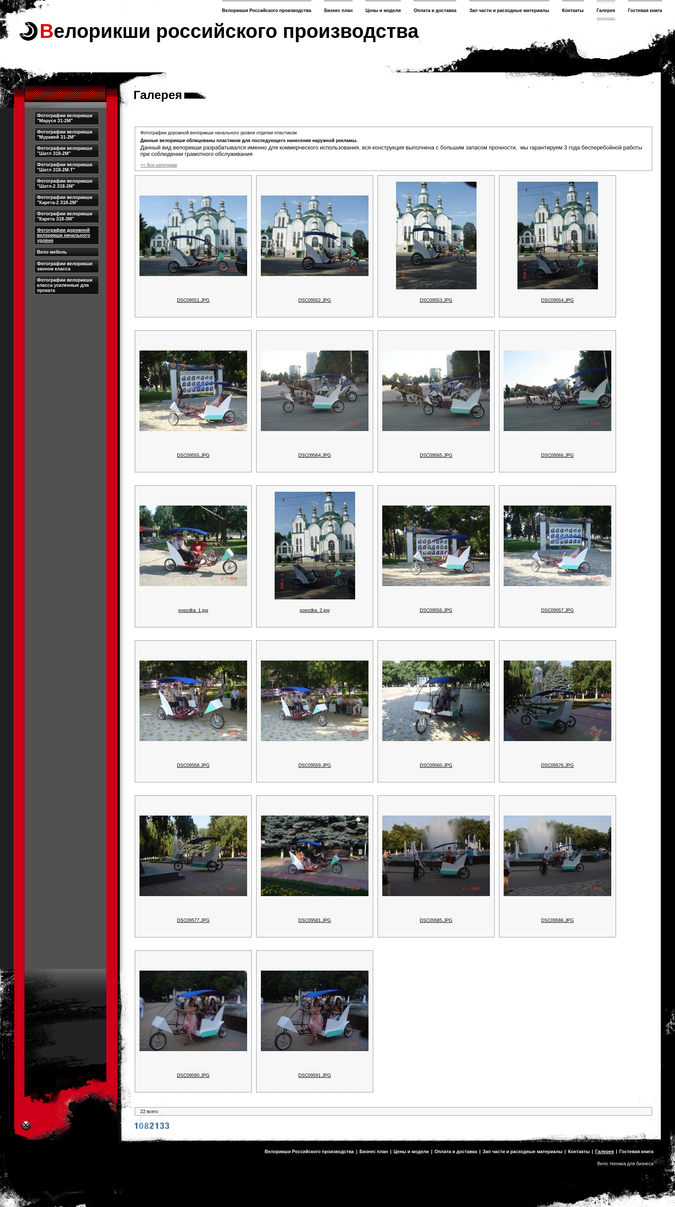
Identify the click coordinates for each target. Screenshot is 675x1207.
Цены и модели (383, 10)
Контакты (573, 10)
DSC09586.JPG (557, 920)
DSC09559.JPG (314, 765)
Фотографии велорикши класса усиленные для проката (65, 285)
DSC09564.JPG (314, 455)
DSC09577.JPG (193, 920)
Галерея (606, 10)
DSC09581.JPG (314, 920)
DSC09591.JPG (314, 1075)
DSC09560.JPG (436, 765)
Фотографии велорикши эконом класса (65, 266)
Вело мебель (52, 251)
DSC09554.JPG (557, 300)
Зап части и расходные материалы (509, 10)
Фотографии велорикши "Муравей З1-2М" (65, 134)
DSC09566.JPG (557, 455)
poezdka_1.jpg (193, 610)
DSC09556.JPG (436, 610)
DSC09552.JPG (314, 300)
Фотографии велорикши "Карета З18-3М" (65, 216)
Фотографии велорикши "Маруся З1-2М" (65, 118)
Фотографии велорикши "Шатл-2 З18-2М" (65, 183)
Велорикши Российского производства (266, 10)
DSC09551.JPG (193, 300)
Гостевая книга (645, 10)
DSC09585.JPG (436, 920)
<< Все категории (158, 165)
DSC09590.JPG (193, 1075)
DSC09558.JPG (193, 765)
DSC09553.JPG (436, 300)
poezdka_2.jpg (314, 610)
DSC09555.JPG (193, 455)
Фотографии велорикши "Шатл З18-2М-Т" (65, 167)
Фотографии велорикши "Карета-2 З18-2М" (65, 200)
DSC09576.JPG (557, 765)
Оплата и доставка (435, 10)
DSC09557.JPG (557, 610)
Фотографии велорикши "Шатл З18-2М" (65, 151)
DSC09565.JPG (436, 455)
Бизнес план (338, 10)
